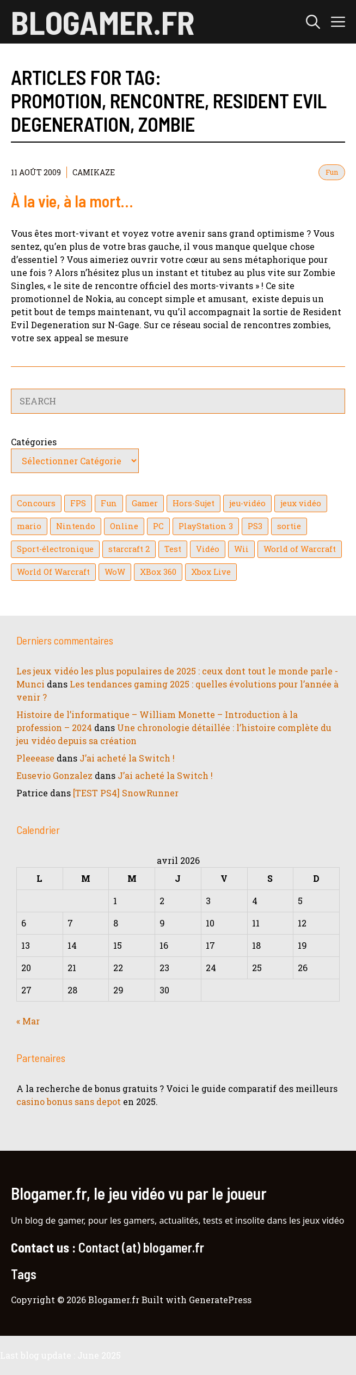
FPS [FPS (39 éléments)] (78, 503)
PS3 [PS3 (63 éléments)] (255, 526)
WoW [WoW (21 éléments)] (115, 572)
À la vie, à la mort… (72, 201)
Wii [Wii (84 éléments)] (241, 549)
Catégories (34, 441)
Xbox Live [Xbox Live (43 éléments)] (211, 572)
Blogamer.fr (102, 21)
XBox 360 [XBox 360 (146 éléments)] (158, 572)
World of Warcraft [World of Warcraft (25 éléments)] (299, 549)
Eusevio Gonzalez (54, 775)
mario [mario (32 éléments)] (29, 526)
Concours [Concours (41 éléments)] (36, 503)
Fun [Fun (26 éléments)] (109, 503)
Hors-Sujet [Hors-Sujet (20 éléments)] (193, 503)
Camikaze (93, 172)
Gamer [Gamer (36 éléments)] (145, 503)
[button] (313, 22)
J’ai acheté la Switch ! (127, 758)
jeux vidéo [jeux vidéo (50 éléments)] (300, 503)
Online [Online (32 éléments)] (124, 526)
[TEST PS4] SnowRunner (126, 793)
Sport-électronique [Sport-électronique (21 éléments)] (55, 549)
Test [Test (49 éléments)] (172, 549)
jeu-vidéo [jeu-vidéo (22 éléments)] (247, 503)
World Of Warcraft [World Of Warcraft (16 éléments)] (53, 572)
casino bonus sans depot (68, 1101)
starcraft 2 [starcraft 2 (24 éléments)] (129, 549)
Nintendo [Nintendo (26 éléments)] (75, 526)
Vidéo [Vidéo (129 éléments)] (207, 549)
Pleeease (35, 758)
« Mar (28, 1021)
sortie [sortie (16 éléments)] (289, 526)
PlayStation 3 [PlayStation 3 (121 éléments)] (206, 526)
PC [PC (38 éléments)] (158, 526)
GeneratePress (220, 1299)
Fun (332, 172)
